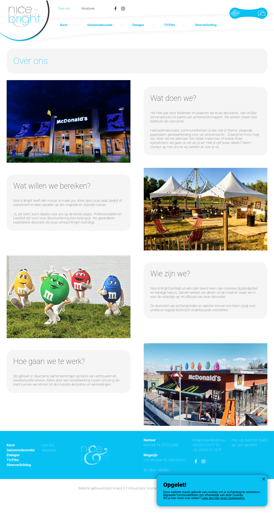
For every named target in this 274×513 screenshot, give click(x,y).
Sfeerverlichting (206, 25)
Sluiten (263, 479)
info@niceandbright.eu (250, 440)
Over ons (64, 8)
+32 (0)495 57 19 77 (249, 450)
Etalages (138, 25)
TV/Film (169, 25)
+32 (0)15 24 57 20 (248, 445)
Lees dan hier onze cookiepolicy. (223, 498)
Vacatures (88, 8)
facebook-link (115, 8)
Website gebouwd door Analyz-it (101, 504)
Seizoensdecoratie (99, 25)
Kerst (63, 25)
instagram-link (123, 8)
